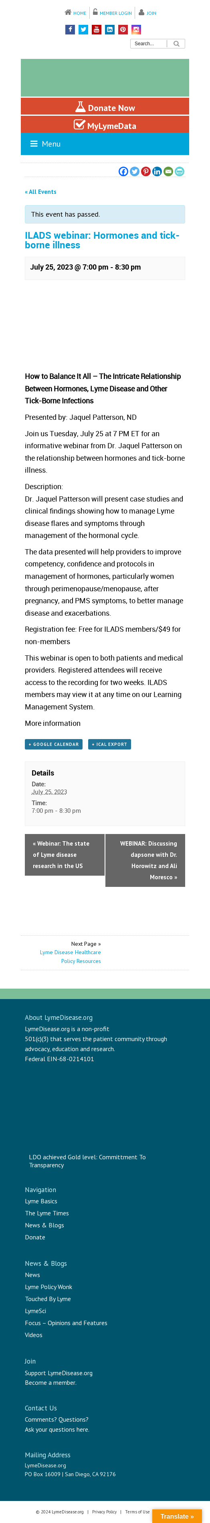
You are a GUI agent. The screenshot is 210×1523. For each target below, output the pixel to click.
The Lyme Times (47, 1213)
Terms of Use (137, 1512)
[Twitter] (134, 171)
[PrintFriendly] (179, 171)
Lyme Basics (41, 1201)
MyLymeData (105, 125)
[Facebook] (123, 171)
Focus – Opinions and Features (66, 1323)
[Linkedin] (157, 171)
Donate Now (105, 107)
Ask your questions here (56, 1429)
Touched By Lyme (48, 1299)
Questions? (74, 1419)
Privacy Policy (104, 1512)
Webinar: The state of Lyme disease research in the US (61, 855)
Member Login (116, 13)
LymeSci (35, 1311)
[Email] (168, 171)
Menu (45, 144)
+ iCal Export (109, 744)
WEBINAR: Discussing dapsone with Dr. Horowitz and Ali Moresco (148, 860)
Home (79, 13)
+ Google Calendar (53, 744)
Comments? (41, 1419)
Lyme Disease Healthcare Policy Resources (70, 957)
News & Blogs (44, 1225)
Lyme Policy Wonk (48, 1287)
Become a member (50, 1382)
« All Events (41, 191)
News (32, 1275)
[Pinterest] (146, 171)
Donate (35, 1237)
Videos (33, 1335)
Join (151, 13)
